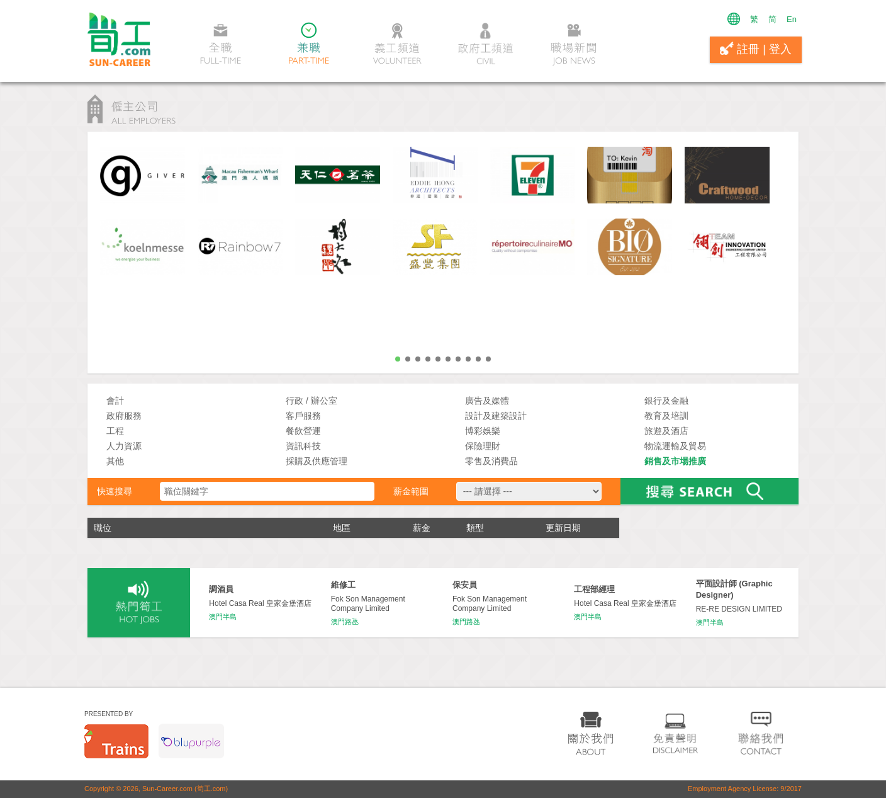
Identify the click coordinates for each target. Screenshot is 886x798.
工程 (115, 431)
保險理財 (482, 446)
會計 (115, 401)
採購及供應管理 (316, 461)
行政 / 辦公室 (311, 401)
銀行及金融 (666, 401)
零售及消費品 (491, 461)
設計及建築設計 (496, 416)
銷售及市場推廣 (675, 461)
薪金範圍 (411, 491)
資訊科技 (303, 446)
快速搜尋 (114, 491)
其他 (115, 461)
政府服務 (124, 416)
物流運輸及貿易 (675, 446)
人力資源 (124, 446)
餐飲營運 (303, 431)
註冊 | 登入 (756, 48)
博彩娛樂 (482, 431)
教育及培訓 (666, 416)
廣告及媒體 (487, 401)
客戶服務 (303, 416)
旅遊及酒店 (666, 431)
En (792, 19)
